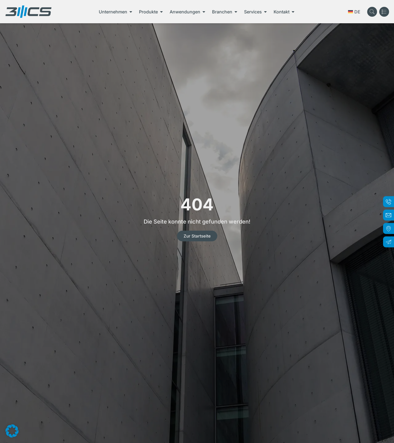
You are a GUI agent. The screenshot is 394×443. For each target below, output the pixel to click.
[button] (12, 431)
